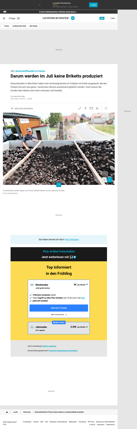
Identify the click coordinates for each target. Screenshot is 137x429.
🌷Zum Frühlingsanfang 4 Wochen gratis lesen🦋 (58, 12)
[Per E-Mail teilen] (91, 108)
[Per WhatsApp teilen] (97, 108)
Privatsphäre (27, 422)
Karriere (35, 422)
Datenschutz (110, 424)
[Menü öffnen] (4, 18)
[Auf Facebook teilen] (85, 108)
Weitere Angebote (49, 346)
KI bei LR (92, 424)
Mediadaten (73, 422)
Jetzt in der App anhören (23, 108)
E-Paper (14, 18)
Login (112, 18)
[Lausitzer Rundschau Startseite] (59, 18)
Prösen (6, 26)
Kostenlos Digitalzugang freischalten (63, 351)
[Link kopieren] (79, 108)
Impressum (100, 424)
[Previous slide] (104, 179)
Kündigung (82, 422)
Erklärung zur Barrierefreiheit (105, 422)
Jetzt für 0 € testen (59, 308)
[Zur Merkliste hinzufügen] (105, 108)
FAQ (46, 422)
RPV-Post (91, 422)
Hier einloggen (72, 239)
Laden (93, 5)
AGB (41, 422)
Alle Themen (34, 26)
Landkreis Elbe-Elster (19, 26)
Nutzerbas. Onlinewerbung (58, 422)
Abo (101, 18)
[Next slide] (109, 179)
